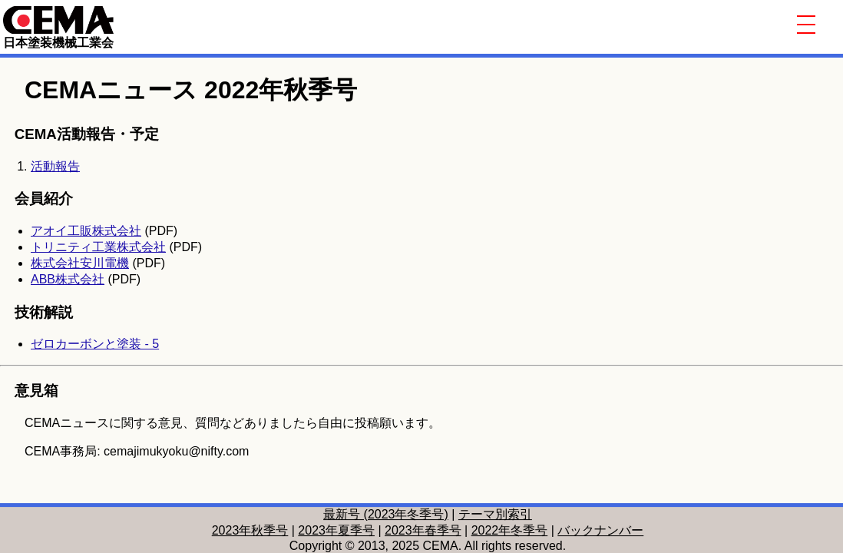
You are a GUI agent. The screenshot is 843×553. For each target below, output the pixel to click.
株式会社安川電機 (80, 263)
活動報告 (55, 166)
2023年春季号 (423, 530)
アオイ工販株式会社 (86, 230)
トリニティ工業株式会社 (98, 246)
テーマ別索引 (495, 514)
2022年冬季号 (509, 530)
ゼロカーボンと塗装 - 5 (95, 343)
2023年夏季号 (336, 530)
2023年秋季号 (250, 530)
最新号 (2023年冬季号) (385, 514)
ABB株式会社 (67, 279)
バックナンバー (600, 530)
